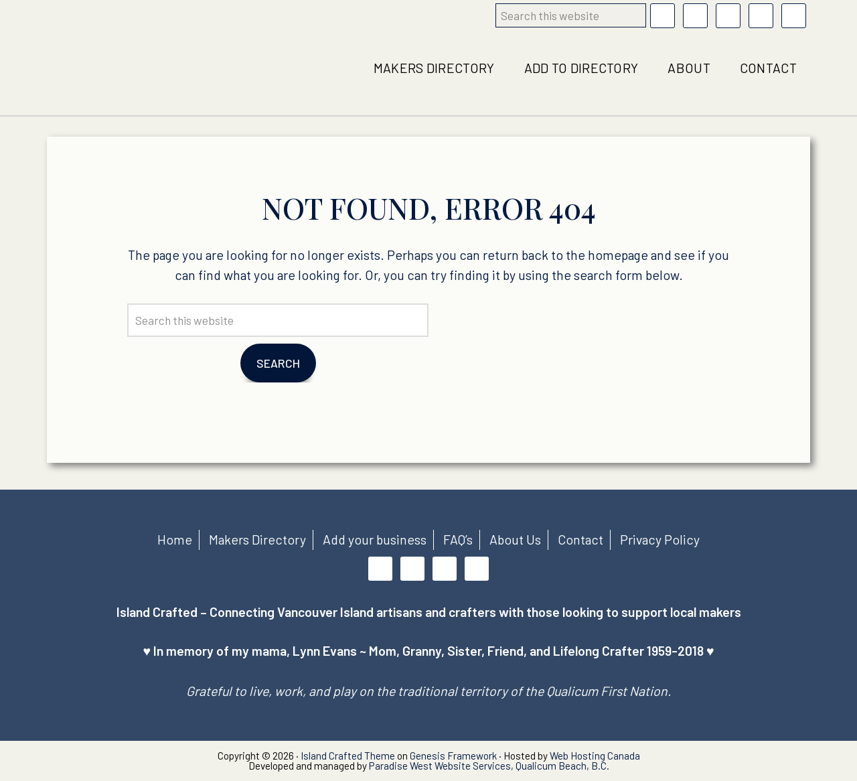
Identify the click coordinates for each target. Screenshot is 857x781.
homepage (618, 254)
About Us (515, 539)
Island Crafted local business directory (123, 68)
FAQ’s (458, 539)
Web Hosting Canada (595, 756)
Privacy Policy (660, 539)
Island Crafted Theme (348, 756)
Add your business (374, 539)
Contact (580, 539)
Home (174, 539)
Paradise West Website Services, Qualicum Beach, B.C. (489, 766)
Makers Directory (257, 539)
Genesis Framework (453, 756)
